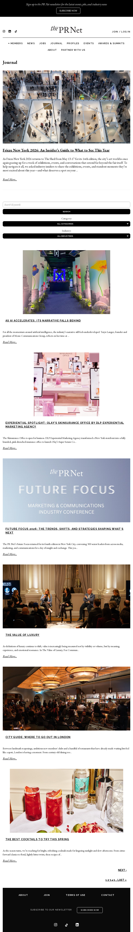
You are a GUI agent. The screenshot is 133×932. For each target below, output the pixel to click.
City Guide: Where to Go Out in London (38, 737)
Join (115, 31)
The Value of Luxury (22, 634)
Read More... (10, 179)
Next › (122, 870)
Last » (122, 880)
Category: (66, 218)
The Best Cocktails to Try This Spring (37, 839)
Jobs (42, 43)
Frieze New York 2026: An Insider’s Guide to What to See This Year (56, 150)
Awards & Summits (111, 43)
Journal (56, 43)
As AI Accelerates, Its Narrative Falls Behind (43, 320)
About (52, 50)
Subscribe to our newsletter (51, 909)
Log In (125, 31)
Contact (107, 895)
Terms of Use (75, 895)
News (31, 43)
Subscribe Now (68, 10)
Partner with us (73, 50)
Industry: (66, 230)
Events (89, 43)
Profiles (73, 43)
